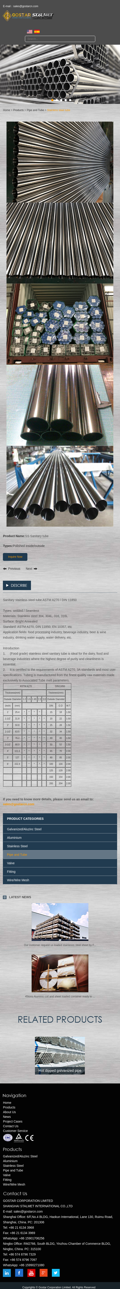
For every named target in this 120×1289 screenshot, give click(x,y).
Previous (14, 568)
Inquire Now (15, 556)
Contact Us (10, 1126)
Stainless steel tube (58, 110)
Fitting (11, 871)
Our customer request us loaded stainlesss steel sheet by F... (60, 945)
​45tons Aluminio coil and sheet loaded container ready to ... (60, 996)
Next (29, 568)
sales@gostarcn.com (25, 6)
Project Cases (12, 1121)
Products (18, 110)
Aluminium (14, 837)
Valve (10, 863)
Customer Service (15, 1131)
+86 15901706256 (31, 1238)
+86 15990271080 (31, 1265)
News (7, 1117)
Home (6, 110)
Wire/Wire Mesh (18, 880)
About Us (9, 1112)
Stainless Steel (17, 846)
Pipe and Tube (35, 110)
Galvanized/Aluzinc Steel (24, 829)
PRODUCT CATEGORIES (25, 818)
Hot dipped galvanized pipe (60, 1070)
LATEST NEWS (20, 897)
